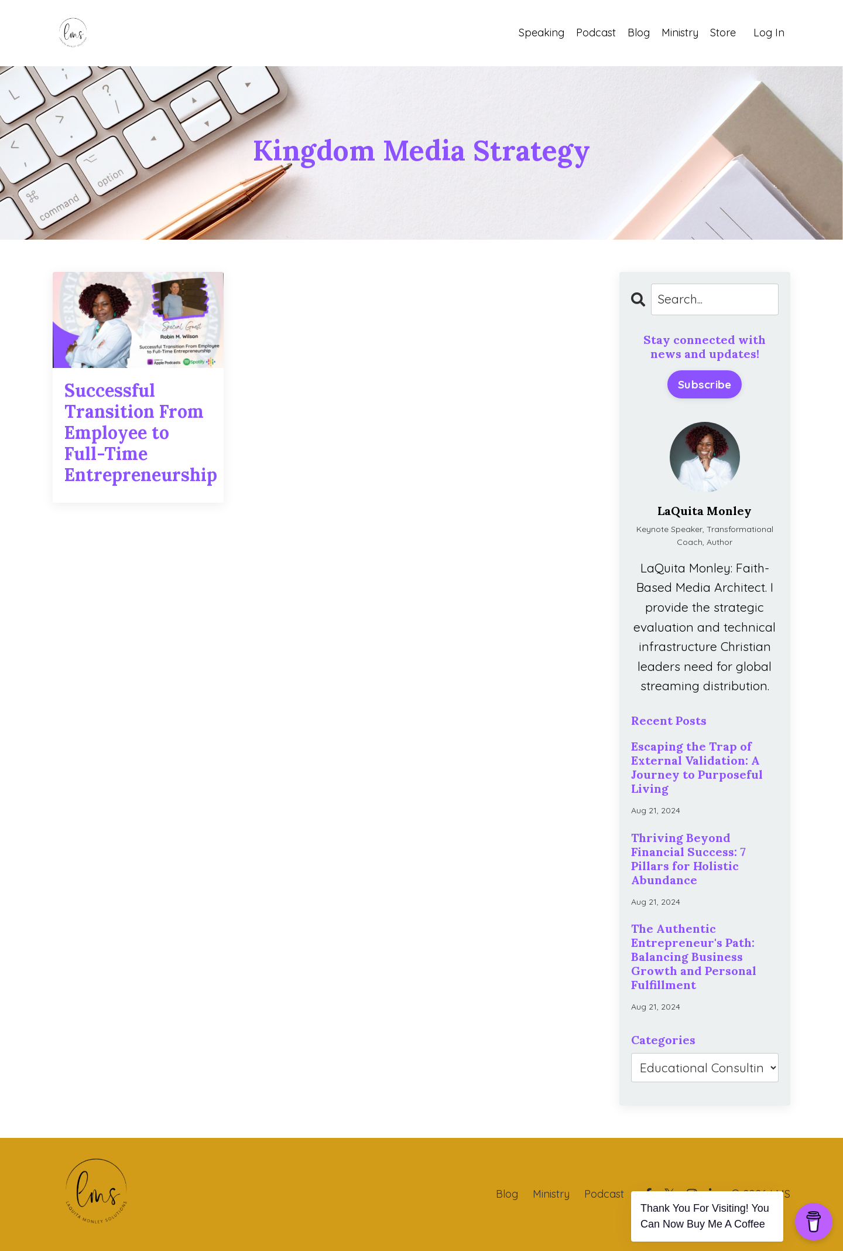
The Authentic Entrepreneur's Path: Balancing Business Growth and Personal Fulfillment (693, 957)
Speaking (541, 32)
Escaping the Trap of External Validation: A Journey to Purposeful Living (697, 767)
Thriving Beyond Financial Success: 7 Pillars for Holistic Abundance (688, 859)
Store (723, 32)
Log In (768, 32)
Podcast (596, 32)
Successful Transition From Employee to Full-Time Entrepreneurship (138, 432)
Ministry (680, 32)
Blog (639, 32)
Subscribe (704, 384)
